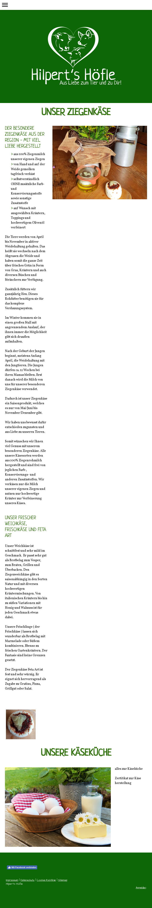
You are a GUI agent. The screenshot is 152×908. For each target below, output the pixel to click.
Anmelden (141, 887)
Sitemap (62, 880)
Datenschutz (27, 880)
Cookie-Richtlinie (46, 880)
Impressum (12, 880)
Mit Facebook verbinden (22, 867)
